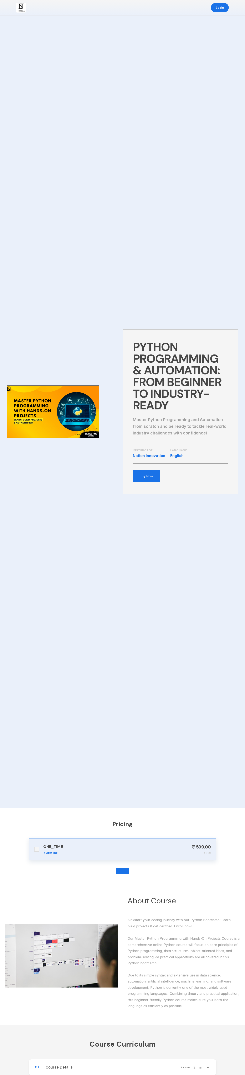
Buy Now (146, 476)
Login (220, 7)
